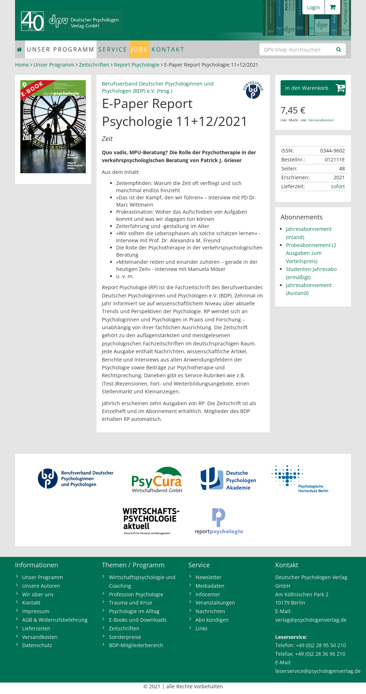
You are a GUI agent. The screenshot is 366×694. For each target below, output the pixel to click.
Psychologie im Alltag (134, 611)
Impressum (35, 611)
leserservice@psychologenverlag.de (318, 671)
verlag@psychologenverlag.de (311, 619)
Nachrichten (210, 611)
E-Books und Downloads (138, 619)
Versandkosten (321, 119)
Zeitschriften (94, 64)
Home (22, 64)
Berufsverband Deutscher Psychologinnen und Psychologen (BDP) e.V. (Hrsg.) (158, 87)
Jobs (139, 49)
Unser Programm (61, 49)
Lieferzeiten (36, 628)
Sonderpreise (125, 637)
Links (202, 628)
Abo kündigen (212, 619)
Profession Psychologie (136, 594)
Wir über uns (38, 594)
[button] (313, 88)
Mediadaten (210, 585)
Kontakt (168, 49)
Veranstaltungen (215, 602)
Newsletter (209, 577)
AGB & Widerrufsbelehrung (55, 619)
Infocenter (208, 594)
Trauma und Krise (130, 602)
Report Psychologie (136, 64)
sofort (338, 186)
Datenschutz (37, 645)
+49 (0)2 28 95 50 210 (321, 645)
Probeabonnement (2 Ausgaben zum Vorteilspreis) (311, 253)
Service (113, 49)
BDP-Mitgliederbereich (136, 645)
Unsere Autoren (41, 585)
